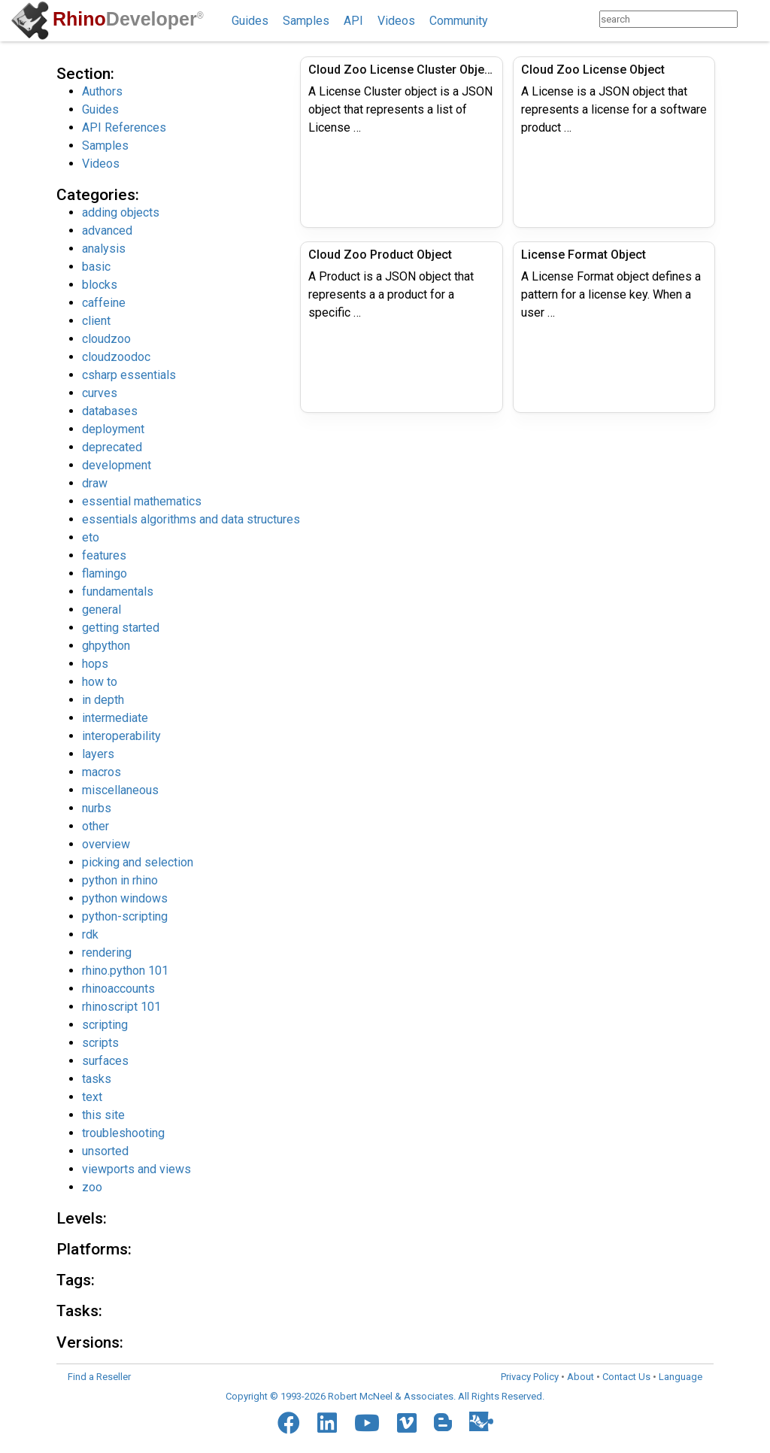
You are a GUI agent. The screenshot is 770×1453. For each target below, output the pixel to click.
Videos (396, 21)
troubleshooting (123, 1133)
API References (124, 127)
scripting (105, 1025)
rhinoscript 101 (121, 1007)
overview (106, 844)
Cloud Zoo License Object (593, 69)
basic (96, 266)
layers (98, 754)
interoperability (121, 736)
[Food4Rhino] (481, 1421)
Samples (306, 21)
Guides (250, 21)
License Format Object (583, 254)
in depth (103, 700)
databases (110, 411)
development (116, 465)
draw (95, 483)
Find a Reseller (99, 1376)
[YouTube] (367, 1423)
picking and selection (137, 862)
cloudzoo (106, 339)
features (104, 555)
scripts (100, 1043)
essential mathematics (142, 501)
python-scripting (125, 916)
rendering (107, 952)
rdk (90, 934)
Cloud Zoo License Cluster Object (401, 69)
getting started (120, 627)
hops (95, 664)
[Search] (752, 19)
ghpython (106, 646)
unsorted (105, 1151)
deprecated (112, 447)
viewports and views (136, 1169)
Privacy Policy (530, 1376)
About (580, 1376)
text (92, 1097)
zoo (92, 1187)
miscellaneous (120, 790)
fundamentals (117, 591)
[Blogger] (442, 1422)
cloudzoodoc (116, 357)
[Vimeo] (407, 1423)
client (96, 321)
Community (458, 21)
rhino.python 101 (125, 970)
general (101, 609)
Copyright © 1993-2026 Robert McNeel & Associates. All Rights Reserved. (385, 1396)
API (353, 21)
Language (680, 1376)
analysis (104, 248)
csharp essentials (129, 375)
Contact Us (626, 1376)
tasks (96, 1079)
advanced (107, 230)
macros (101, 772)
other (95, 826)
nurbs (96, 808)
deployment (113, 429)
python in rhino (120, 880)
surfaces (105, 1061)
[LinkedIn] (327, 1423)
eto (90, 537)
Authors (102, 91)
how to (99, 682)
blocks (99, 285)
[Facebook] (289, 1423)
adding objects (120, 212)
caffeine (104, 303)
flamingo (104, 573)
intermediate (115, 718)
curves (99, 393)
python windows (125, 898)
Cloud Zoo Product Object (380, 254)
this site (103, 1115)
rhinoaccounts (118, 988)
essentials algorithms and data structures (191, 519)
